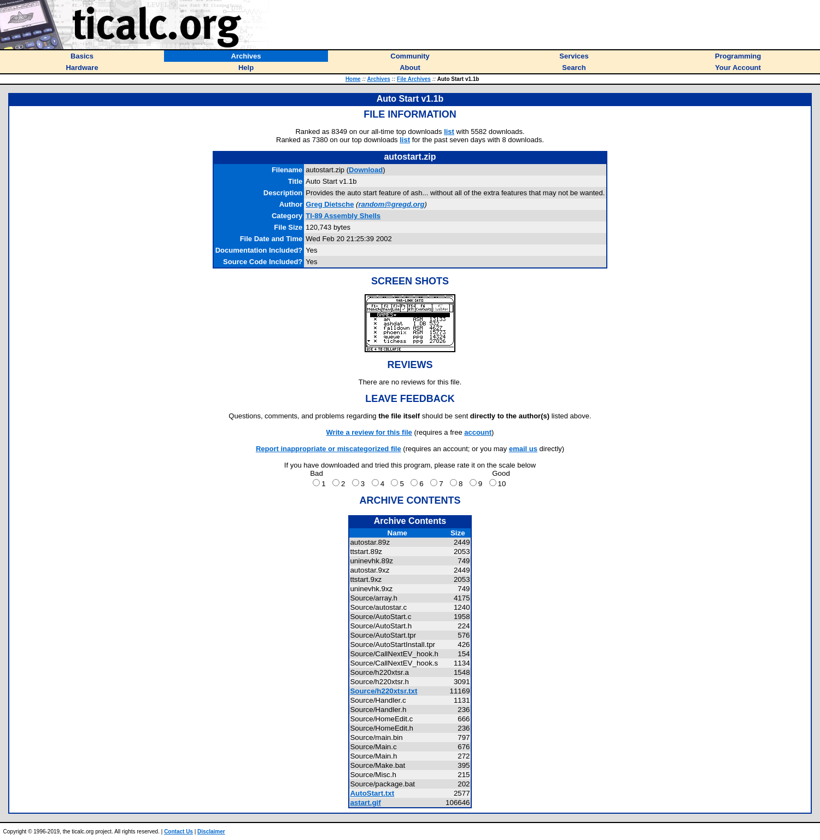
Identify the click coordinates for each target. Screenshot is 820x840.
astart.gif (365, 802)
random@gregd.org (391, 204)
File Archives (414, 79)
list (449, 131)
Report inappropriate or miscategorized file (328, 449)
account (477, 432)
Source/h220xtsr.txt (383, 691)
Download (366, 170)
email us (523, 449)
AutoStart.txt (372, 793)
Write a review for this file (369, 432)
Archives (378, 79)
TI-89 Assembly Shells (343, 216)
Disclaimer (211, 832)
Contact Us (178, 832)
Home (353, 79)
